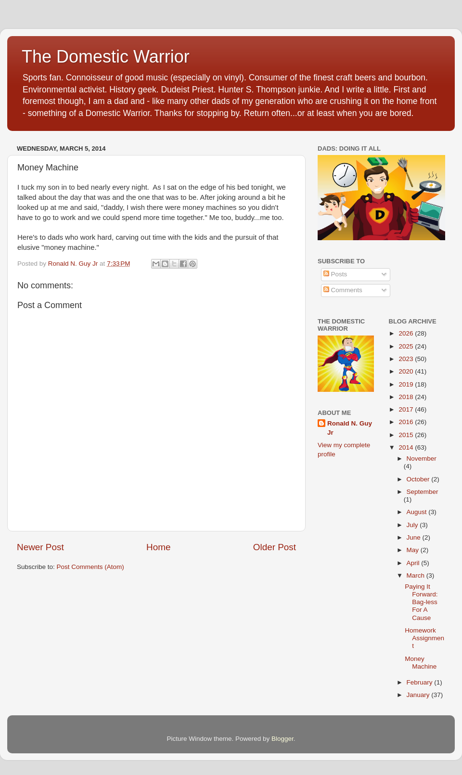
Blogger (282, 738)
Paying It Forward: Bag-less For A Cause (421, 602)
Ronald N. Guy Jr (349, 428)
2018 (406, 396)
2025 (406, 346)
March (416, 575)
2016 (406, 422)
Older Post (274, 547)
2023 (406, 358)
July (413, 525)
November (421, 458)
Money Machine (420, 662)
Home (158, 547)
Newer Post (40, 547)
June (415, 537)
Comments (342, 290)
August (418, 512)
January (419, 694)
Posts (335, 274)
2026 (406, 333)
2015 (406, 435)
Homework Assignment (424, 638)
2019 (406, 384)
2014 (406, 447)
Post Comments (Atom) (90, 566)
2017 (406, 409)
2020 (406, 371)
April (414, 563)
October (419, 479)
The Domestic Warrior (106, 56)
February (421, 682)
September (422, 491)
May (414, 550)
